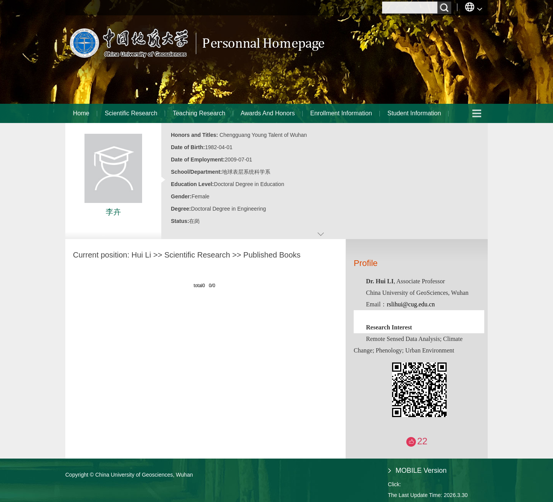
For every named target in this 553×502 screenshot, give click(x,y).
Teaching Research (199, 113)
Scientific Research (131, 113)
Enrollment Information (341, 113)
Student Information (414, 113)
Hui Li (141, 255)
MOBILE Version (421, 470)
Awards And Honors (268, 113)
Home (81, 113)
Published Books (272, 255)
